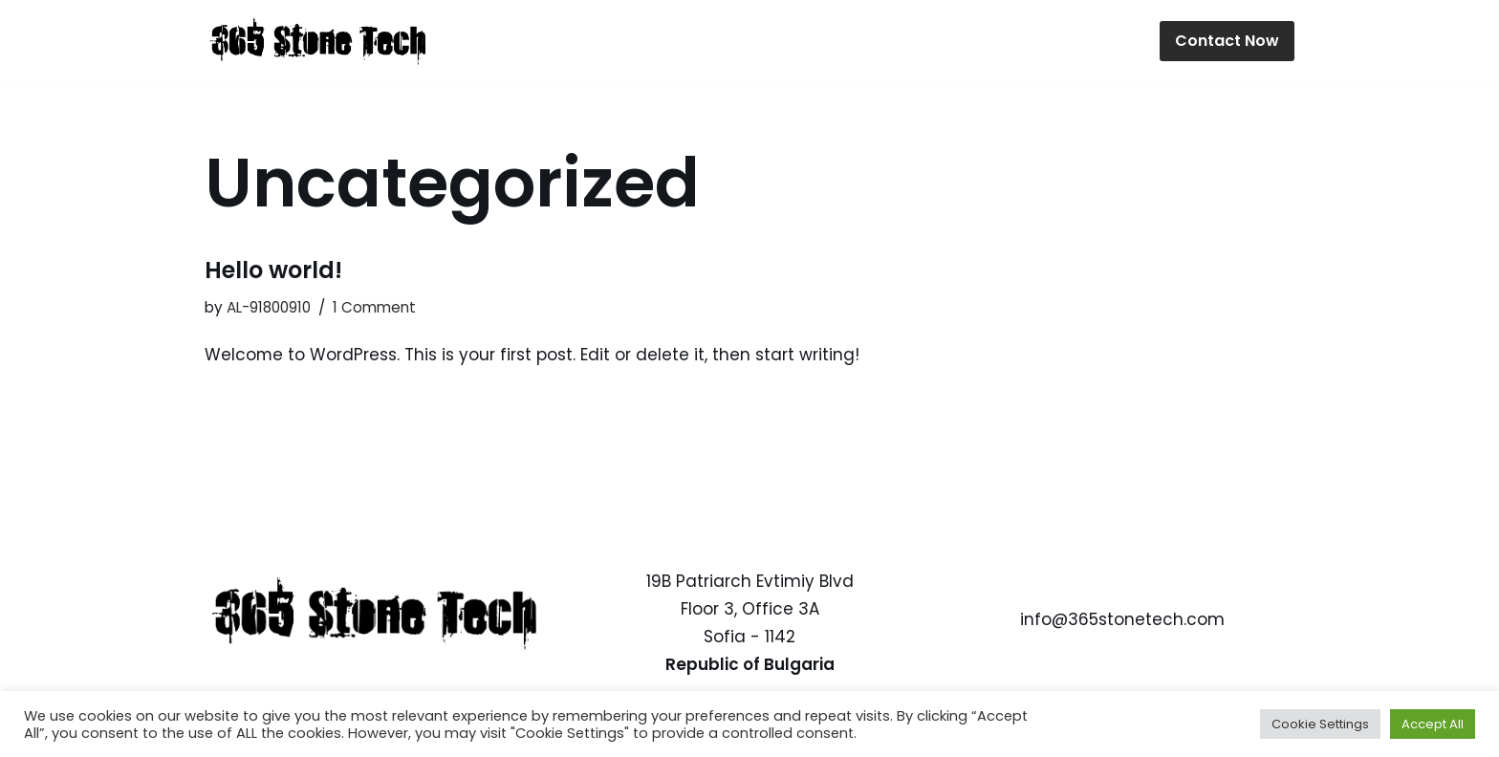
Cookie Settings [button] (1320, 724)
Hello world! (273, 270)
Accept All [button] (1432, 724)
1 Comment (374, 307)
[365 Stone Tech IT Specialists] (319, 41)
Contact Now (1227, 41)
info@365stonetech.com (1122, 620)
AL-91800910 (269, 307)
